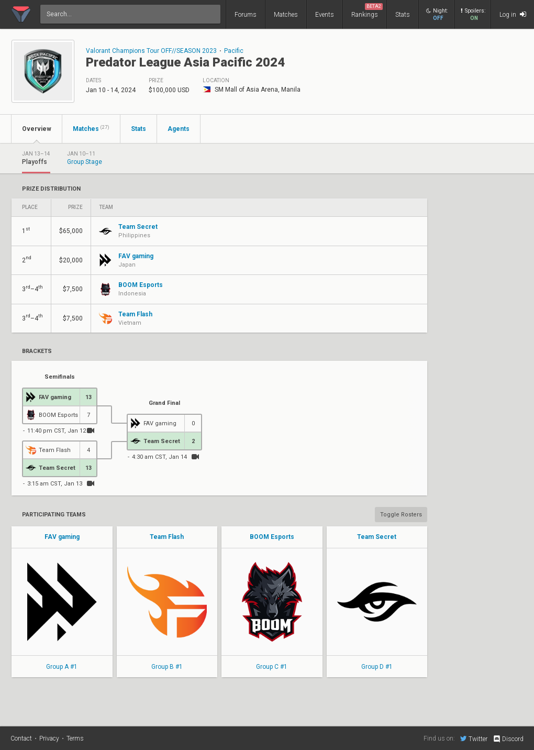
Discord (508, 739)
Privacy (49, 738)
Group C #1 (271, 666)
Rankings (367, 10)
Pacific (233, 51)
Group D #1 (377, 666)
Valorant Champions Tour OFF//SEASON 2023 (151, 51)
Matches (286, 14)
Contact (21, 738)
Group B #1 (167, 666)
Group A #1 (61, 666)
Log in (512, 14)
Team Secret (376, 537)
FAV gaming (62, 537)
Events (324, 14)
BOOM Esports (272, 537)
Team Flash (167, 537)
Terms (75, 738)
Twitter (473, 738)
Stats (402, 14)
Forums (246, 14)
